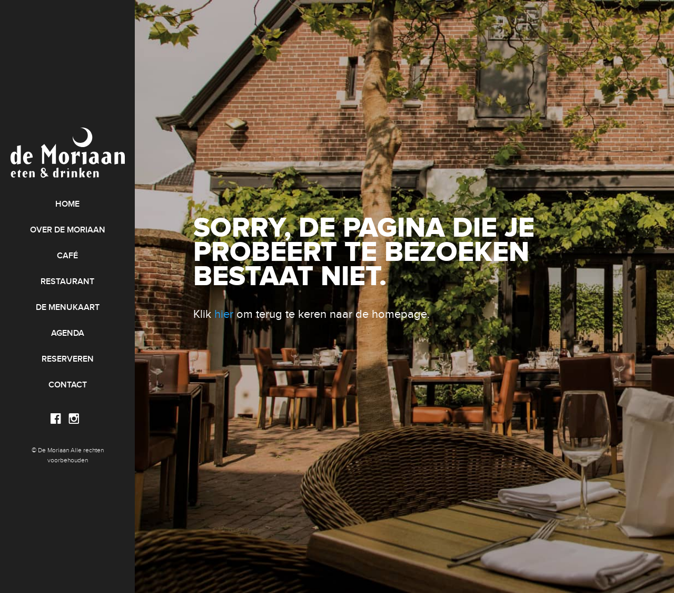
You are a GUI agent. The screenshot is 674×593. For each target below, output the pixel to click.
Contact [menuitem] (67, 385)
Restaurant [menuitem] (67, 282)
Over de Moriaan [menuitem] (67, 230)
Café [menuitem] (67, 256)
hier (223, 314)
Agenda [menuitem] (67, 333)
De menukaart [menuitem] (68, 308)
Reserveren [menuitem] (68, 359)
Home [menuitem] (67, 204)
